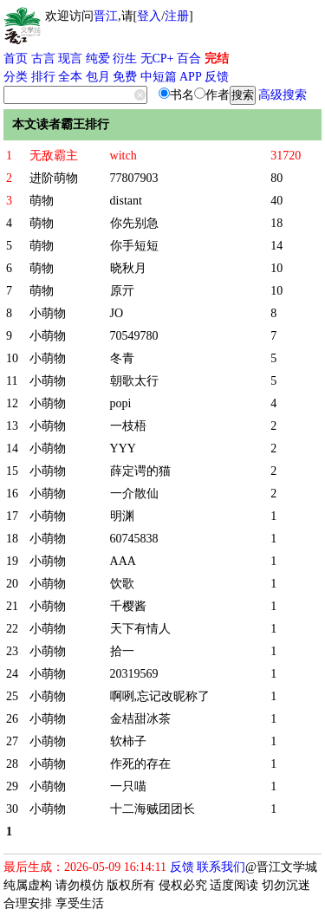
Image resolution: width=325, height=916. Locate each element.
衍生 (125, 58)
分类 (15, 76)
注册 (177, 16)
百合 (189, 58)
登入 (149, 16)
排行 (43, 76)
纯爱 (98, 58)
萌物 (41, 200)
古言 (43, 58)
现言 (70, 58)
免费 (125, 76)
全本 (70, 76)
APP (190, 76)
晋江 (106, 16)
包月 (98, 76)
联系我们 (221, 867)
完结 (217, 58)
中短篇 (158, 76)
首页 (15, 58)
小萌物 (47, 313)
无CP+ (157, 58)
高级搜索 (282, 94)
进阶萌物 (53, 178)
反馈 (217, 76)
